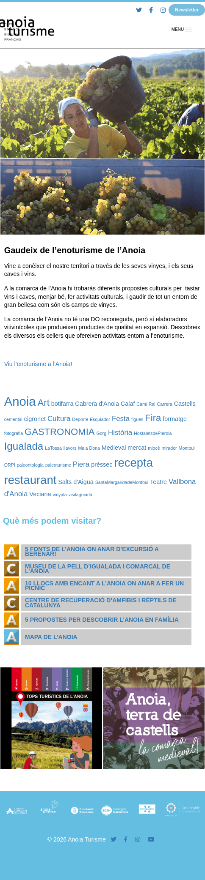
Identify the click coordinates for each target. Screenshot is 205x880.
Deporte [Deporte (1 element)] (80, 419)
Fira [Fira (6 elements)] (153, 418)
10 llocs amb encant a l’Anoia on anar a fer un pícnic (104, 585)
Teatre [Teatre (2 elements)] (158, 481)
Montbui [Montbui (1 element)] (187, 448)
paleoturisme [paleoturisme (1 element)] (58, 464)
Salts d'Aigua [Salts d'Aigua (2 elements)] (76, 481)
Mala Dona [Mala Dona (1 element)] (89, 448)
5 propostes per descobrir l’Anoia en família (102, 619)
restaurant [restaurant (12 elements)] (30, 479)
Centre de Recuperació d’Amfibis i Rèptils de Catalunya (101, 602)
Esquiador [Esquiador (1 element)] (100, 419)
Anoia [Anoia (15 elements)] (20, 401)
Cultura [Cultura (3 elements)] (58, 419)
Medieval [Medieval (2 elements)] (114, 447)
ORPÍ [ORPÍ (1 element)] (9, 464)
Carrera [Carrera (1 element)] (164, 404)
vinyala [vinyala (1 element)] (59, 494)
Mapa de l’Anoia (51, 637)
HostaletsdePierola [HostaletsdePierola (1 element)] (153, 433)
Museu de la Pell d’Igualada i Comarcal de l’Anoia (97, 568)
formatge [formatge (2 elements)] (175, 418)
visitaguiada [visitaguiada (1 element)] (80, 494)
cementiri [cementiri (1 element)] (13, 419)
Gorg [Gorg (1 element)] (101, 433)
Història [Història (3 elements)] (120, 433)
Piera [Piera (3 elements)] (81, 464)
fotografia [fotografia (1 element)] (13, 433)
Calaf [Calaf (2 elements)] (128, 403)
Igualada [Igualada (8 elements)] (24, 446)
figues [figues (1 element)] (137, 419)
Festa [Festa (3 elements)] (121, 419)
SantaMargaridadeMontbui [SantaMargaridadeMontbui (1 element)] (122, 482)
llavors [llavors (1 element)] (70, 448)
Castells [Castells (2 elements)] (185, 403)
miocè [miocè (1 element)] (154, 448)
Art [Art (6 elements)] (44, 402)
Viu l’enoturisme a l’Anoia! (38, 364)
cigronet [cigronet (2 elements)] (35, 418)
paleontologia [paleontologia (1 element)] (30, 464)
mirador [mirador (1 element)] (169, 448)
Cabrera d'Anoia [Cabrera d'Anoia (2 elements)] (97, 403)
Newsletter (187, 9)
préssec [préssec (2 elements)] (101, 464)
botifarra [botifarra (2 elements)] (62, 403)
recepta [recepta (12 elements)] (133, 462)
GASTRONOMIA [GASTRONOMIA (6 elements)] (59, 431)
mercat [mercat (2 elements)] (136, 447)
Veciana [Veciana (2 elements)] (40, 494)
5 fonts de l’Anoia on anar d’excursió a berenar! (91, 551)
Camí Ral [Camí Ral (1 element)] (145, 404)
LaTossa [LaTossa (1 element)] (53, 448)
